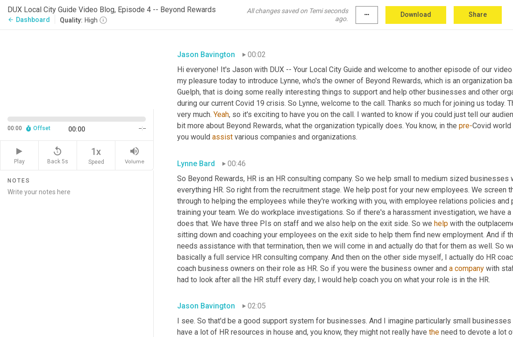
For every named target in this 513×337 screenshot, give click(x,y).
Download (415, 14)
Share (478, 14)
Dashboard (28, 19)
